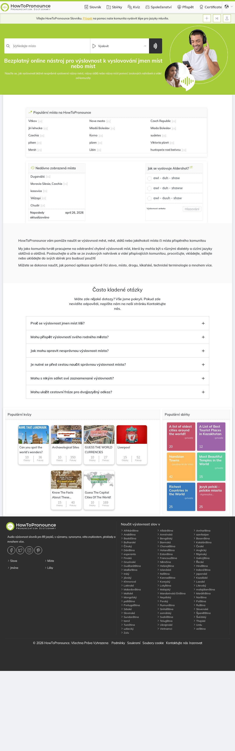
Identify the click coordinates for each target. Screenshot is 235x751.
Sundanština (130, 617)
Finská (126, 558)
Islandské (164, 569)
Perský (162, 601)
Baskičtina (128, 538)
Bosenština (201, 538)
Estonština (165, 554)
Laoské (199, 581)
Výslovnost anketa (156, 208)
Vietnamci (164, 628)
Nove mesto (97, 121)
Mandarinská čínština (171, 593)
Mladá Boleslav (99, 128)
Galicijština (201, 558)
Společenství (158, 7)
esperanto (128, 554)
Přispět (185, 7)
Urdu (197, 624)
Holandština (166, 550)
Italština (163, 573)
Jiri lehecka (35, 128)
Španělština (202, 613)
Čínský (126, 546)
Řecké (198, 562)
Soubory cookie (153, 643)
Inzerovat (195, 643)
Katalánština (202, 542)
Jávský (126, 577)
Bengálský (164, 538)
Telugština (164, 620)
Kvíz (133, 7)
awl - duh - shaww (168, 188)
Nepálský (164, 597)
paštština (128, 601)
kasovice (36, 191)
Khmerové (128, 581)
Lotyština (164, 585)
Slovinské (128, 613)
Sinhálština (165, 609)
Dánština (128, 550)
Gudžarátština (131, 566)
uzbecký (127, 628)
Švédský (199, 617)
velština (199, 628)
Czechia (33, 135)
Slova (12, 560)
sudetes (156, 135)
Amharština (201, 530)
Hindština (200, 566)
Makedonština (131, 589)
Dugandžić (38, 176)
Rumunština (166, 605)
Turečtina (128, 624)
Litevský (199, 585)
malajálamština (204, 589)
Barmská (164, 542)
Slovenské (200, 609)
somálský (164, 613)
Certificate (210, 7)
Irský (125, 573)
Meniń (32, 149)
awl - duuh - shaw (167, 198)
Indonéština (201, 569)
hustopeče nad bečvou (166, 149)
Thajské (199, 620)
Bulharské (128, 542)
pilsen (32, 142)
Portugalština (130, 605)
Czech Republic (161, 121)
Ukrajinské (165, 624)
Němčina (164, 562)
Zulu (125, 632)
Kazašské (200, 577)
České (198, 546)
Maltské (127, 593)
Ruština (199, 605)
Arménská (164, 534)
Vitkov (32, 121)
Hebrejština (165, 566)
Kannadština (166, 577)
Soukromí (133, 643)
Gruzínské (128, 562)
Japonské (200, 573)
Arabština (128, 534)
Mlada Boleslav (161, 128)
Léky (49, 567)
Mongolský (129, 597)
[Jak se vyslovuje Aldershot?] (191, 168)
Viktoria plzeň (160, 142)
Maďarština (129, 569)
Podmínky (118, 643)
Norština (199, 597)
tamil (125, 620)
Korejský (163, 581)
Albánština (165, 530)
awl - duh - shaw (166, 178)
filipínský (200, 554)
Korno (93, 135)
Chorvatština (166, 546)
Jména (12, 567)
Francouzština (167, 558)
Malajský (163, 589)
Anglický (199, 550)
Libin (92, 149)
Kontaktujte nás (177, 643)
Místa (49, 560)
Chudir (35, 205)
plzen (93, 142)
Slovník (92, 7)
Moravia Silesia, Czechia (46, 183)
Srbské (126, 609)
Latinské (127, 585)
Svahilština (165, 617)
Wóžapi (36, 198)
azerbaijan (201, 534)
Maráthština (202, 593)
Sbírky (113, 7)
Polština (199, 601)
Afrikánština (129, 530)
